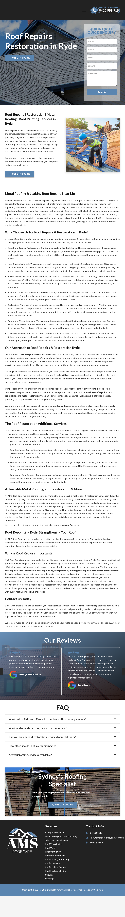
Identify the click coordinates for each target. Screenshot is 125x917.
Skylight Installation (54, 832)
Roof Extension (52, 863)
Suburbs (49, 874)
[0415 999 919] (88, 833)
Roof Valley (50, 848)
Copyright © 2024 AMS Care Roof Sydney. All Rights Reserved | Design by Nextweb (62, 889)
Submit (102, 92)
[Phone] (102, 49)
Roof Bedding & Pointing (57, 859)
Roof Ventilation (53, 851)
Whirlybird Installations (56, 840)
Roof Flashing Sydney (55, 867)
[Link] (14, 10)
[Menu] (84, 10)
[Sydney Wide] (88, 842)
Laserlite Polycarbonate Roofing (61, 836)
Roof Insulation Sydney (56, 871)
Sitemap (49, 878)
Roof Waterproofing (55, 855)
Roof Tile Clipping (53, 844)
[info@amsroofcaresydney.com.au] (88, 838)
